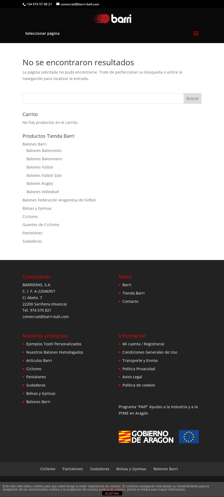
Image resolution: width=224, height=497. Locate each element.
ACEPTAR (112, 493)
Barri (126, 284)
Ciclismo (30, 216)
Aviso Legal (132, 376)
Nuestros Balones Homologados (54, 352)
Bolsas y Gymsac (37, 208)
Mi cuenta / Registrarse (143, 343)
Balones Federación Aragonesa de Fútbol (59, 199)
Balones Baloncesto (44, 150)
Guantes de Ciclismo (41, 224)
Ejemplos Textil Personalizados (53, 343)
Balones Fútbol (40, 167)
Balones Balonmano (44, 158)
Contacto (130, 301)
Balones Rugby (40, 183)
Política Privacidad (138, 368)
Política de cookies (138, 385)
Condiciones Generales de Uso (149, 352)
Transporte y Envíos (140, 360)
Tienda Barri (133, 293)
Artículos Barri (39, 360)
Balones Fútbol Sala (44, 175)
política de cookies (112, 489)
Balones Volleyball (43, 191)
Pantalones (32, 232)
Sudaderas (32, 241)
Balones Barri (35, 144)
